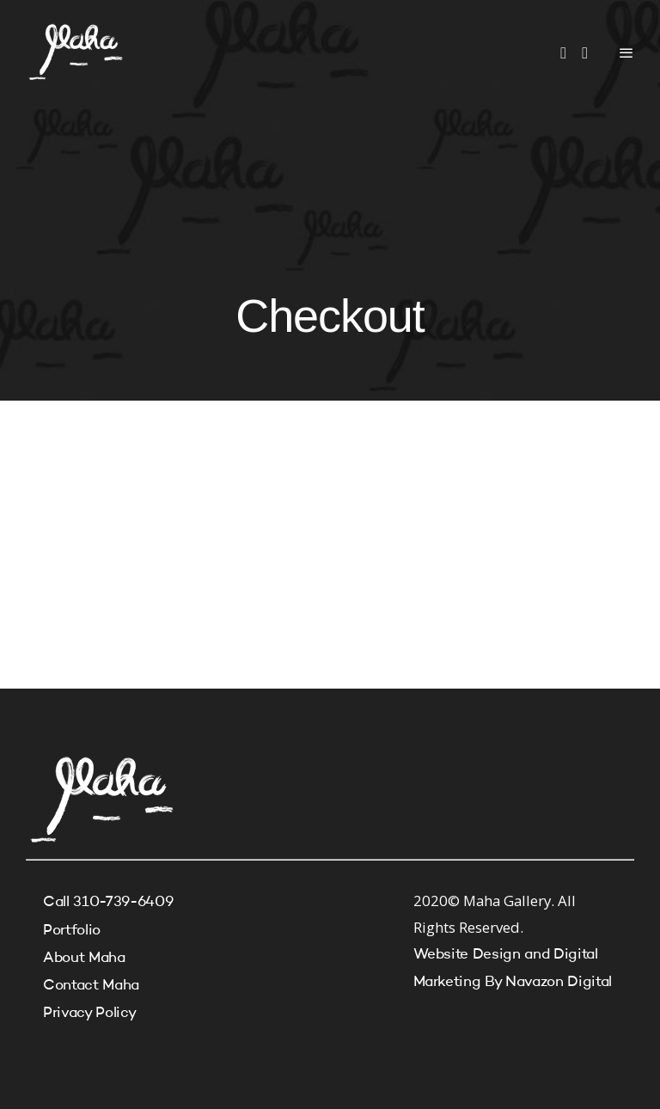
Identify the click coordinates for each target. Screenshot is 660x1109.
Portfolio (72, 930)
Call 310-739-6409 (108, 902)
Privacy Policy (89, 1013)
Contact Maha (91, 985)
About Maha (84, 958)
